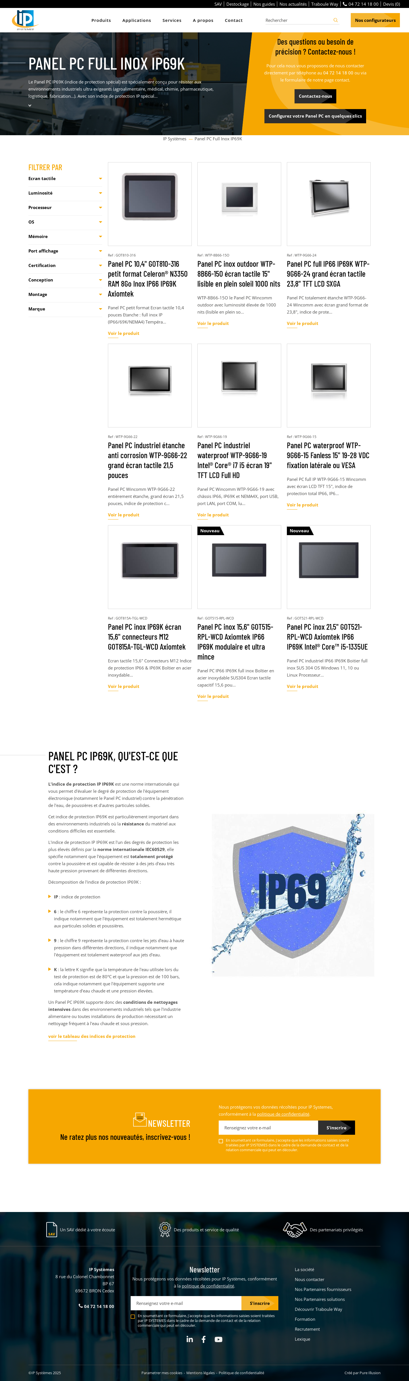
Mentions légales (200, 1372)
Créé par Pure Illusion (363, 1372)
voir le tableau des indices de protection (91, 1036)
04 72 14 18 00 (361, 4)
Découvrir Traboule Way (318, 1309)
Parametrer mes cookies (161, 1372)
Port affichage (43, 251)
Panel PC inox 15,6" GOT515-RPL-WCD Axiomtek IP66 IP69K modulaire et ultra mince (235, 641)
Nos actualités (293, 4)
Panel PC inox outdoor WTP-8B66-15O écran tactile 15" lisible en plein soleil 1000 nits (238, 273)
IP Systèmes (175, 138)
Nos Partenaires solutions (320, 1299)
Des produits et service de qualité (206, 1229)
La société (304, 1269)
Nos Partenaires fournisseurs (323, 1289)
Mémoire (38, 236)
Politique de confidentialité (241, 1372)
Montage (37, 294)
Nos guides (264, 4)
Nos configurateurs (375, 20)
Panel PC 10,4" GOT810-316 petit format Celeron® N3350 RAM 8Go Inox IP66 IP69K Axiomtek (148, 278)
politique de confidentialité (283, 1114)
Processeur (40, 207)
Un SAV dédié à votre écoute (87, 1229)
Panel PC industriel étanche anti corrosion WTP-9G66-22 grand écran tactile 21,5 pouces (147, 460)
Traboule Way (324, 4)
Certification (42, 265)
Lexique (302, 1339)
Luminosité (40, 193)
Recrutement (307, 1329)
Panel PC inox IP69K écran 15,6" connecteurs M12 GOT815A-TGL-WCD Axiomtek (147, 636)
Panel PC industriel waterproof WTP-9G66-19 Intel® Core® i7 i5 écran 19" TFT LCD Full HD (234, 460)
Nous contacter (309, 1279)
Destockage (237, 4)
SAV (218, 4)
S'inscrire (337, 1127)
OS (31, 222)
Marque (36, 309)
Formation (305, 1319)
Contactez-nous (315, 96)
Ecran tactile (42, 178)
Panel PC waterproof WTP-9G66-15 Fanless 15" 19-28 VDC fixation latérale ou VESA (328, 455)
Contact (234, 20)
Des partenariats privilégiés (336, 1229)
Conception (40, 280)
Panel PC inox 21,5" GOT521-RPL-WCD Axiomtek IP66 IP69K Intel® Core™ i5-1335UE (327, 636)
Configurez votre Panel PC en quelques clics (315, 116)
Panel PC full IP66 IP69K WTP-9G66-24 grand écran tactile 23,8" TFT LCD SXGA (328, 273)
